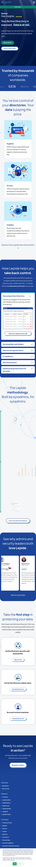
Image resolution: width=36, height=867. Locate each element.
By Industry (5, 786)
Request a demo (18, 765)
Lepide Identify (6, 808)
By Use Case (5, 788)
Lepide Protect (6, 814)
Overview (5, 797)
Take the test (18, 660)
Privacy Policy (12, 855)
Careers (4, 831)
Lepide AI (5, 811)
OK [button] (14, 863)
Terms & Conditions (7, 843)
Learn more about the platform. (18, 521)
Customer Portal (7, 822)
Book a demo (18, 7)
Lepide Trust (5, 805)
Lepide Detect (6, 802)
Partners (4, 828)
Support (4, 825)
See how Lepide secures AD (18, 333)
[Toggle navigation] (34, 2)
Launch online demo (10, 48)
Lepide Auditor (6, 800)
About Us (5, 834)
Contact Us (5, 837)
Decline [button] (20, 863)
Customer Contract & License (10, 846)
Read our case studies (18, 595)
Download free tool (18, 689)
